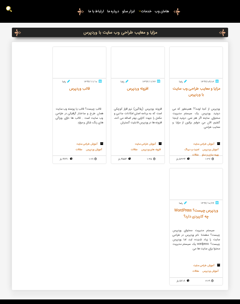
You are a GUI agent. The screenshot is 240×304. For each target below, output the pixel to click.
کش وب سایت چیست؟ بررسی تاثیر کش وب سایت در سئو (120, 213)
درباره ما (113, 11)
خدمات (144, 11)
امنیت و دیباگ (190, 150)
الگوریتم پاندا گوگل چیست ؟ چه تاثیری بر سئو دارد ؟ (120, 264)
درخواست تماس (49, 223)
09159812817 (53, 210)
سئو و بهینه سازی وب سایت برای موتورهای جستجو (120, 247)
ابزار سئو (128, 11)
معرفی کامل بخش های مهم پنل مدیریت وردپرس (120, 202)
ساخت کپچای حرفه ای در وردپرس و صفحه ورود (120, 224)
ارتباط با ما (96, 11)
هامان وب (162, 11)
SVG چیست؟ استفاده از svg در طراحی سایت (120, 236)
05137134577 (53, 196)
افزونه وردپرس (120, 255)
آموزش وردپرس (211, 150)
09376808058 (54, 203)
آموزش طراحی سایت (203, 144)
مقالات (138, 150)
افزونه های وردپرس (156, 150)
